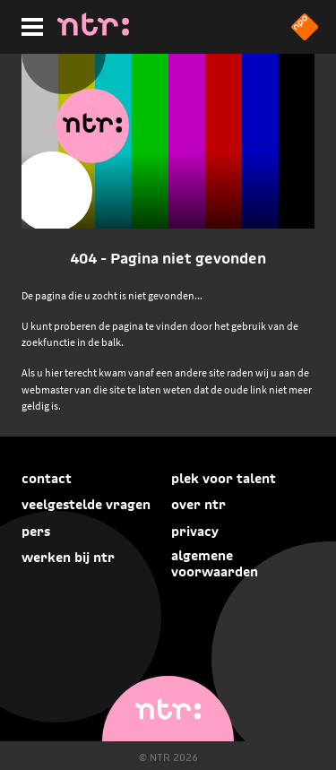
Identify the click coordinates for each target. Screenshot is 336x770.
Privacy (195, 531)
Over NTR (198, 505)
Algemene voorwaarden (214, 564)
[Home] (93, 30)
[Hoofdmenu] (28, 24)
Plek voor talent (223, 479)
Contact (47, 479)
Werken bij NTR (68, 557)
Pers (36, 531)
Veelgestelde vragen (86, 505)
